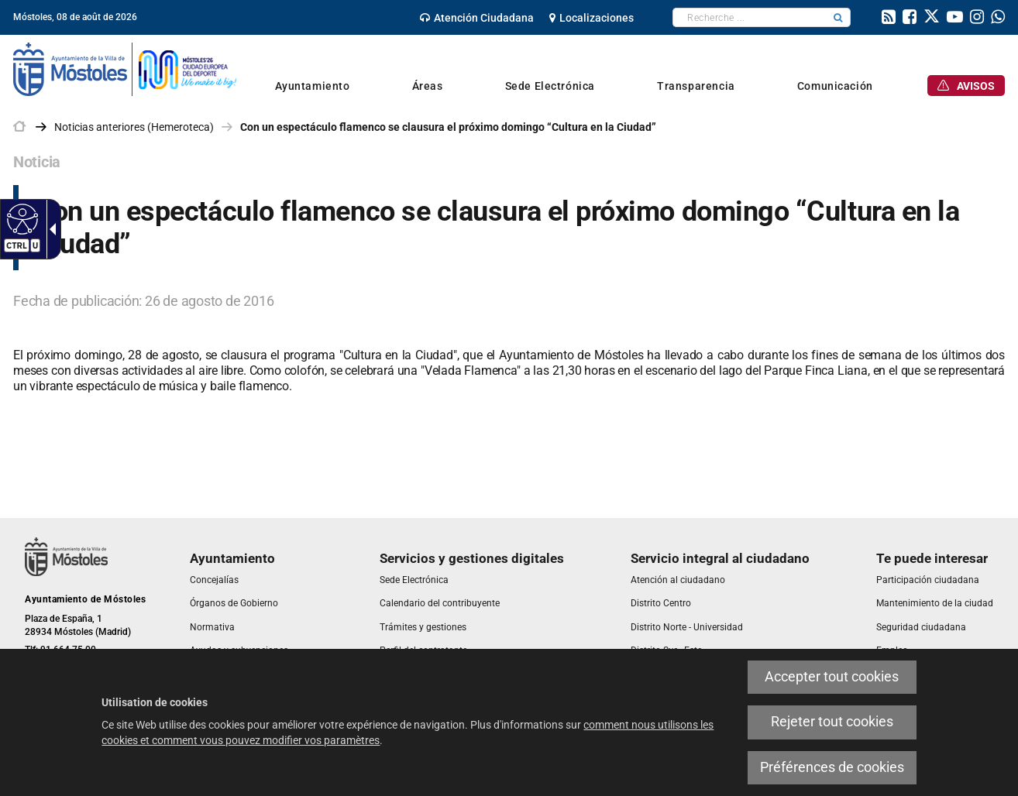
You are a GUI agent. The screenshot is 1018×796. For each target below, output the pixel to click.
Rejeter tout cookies (832, 721)
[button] (838, 17)
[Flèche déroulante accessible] (49, 229)
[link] (477, 18)
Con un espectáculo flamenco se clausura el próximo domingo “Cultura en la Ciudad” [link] (448, 127)
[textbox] (749, 17)
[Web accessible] (20, 218)
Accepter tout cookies (832, 676)
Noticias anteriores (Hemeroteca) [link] (134, 127)
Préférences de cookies (832, 767)
